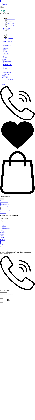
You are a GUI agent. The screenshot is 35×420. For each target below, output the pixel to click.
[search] (3, 6)
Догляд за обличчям (3, 233)
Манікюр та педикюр (3, 239)
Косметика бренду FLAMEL (4, 231)
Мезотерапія (2, 236)
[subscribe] (3, 219)
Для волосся (2, 238)
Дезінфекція (2, 237)
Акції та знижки (2, 240)
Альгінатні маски (2, 232)
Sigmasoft (6, 254)
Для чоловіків (2, 234)
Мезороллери (2, 235)
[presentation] (6, 296)
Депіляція (1, 230)
